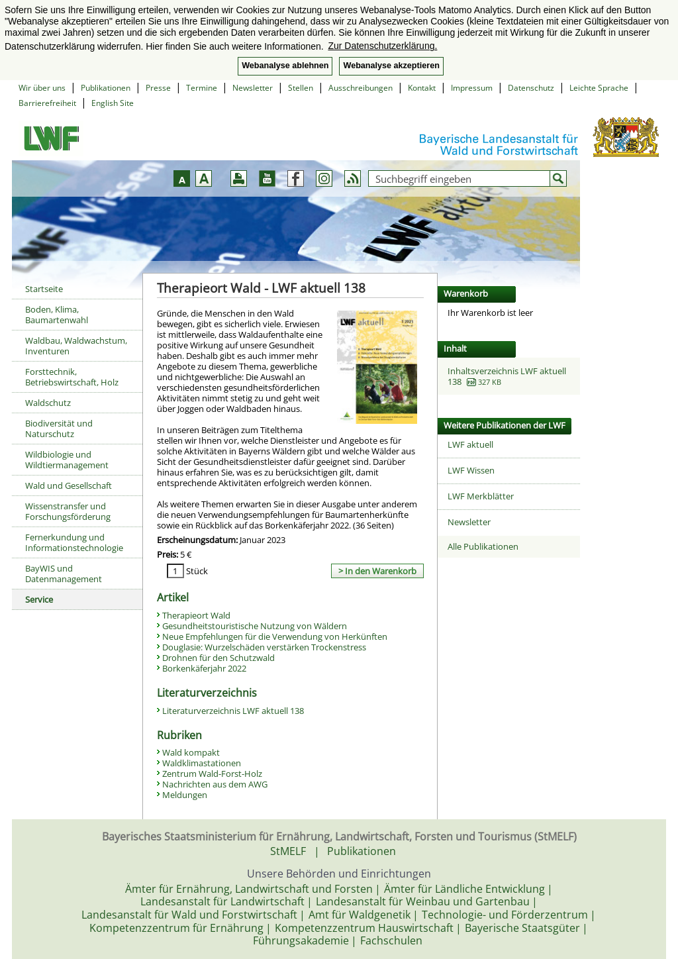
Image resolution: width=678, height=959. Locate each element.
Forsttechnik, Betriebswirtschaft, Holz (72, 377)
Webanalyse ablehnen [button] (285, 65)
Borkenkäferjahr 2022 (204, 668)
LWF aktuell (470, 444)
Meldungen (184, 795)
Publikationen (105, 87)
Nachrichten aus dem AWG (214, 784)
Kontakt (422, 87)
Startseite (44, 289)
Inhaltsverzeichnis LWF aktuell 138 (507, 376)
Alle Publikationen (483, 546)
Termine (201, 87)
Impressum (472, 87)
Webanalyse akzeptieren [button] (391, 65)
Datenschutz (531, 87)
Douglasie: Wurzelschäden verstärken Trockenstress (264, 647)
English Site (112, 103)
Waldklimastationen (201, 763)
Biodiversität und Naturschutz (59, 428)
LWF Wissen (471, 470)
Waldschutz (48, 403)
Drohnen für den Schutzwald (218, 658)
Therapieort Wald (196, 615)
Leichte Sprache (598, 87)
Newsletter (252, 87)
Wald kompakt (191, 752)
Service (39, 599)
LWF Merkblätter (481, 496)
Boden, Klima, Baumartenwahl (56, 314)
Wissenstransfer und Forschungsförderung (68, 511)
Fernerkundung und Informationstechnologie (74, 542)
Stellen (300, 87)
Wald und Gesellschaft (68, 485)
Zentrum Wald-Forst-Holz (212, 774)
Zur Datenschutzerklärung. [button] (382, 45)
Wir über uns (42, 87)
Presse (158, 87)
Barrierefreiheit (47, 103)
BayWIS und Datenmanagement (63, 573)
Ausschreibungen (360, 87)
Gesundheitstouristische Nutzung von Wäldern (254, 626)
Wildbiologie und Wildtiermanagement (67, 459)
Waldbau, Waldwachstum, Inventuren (76, 345)
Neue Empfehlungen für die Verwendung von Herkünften (274, 636)
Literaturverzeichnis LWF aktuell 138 (233, 711)
